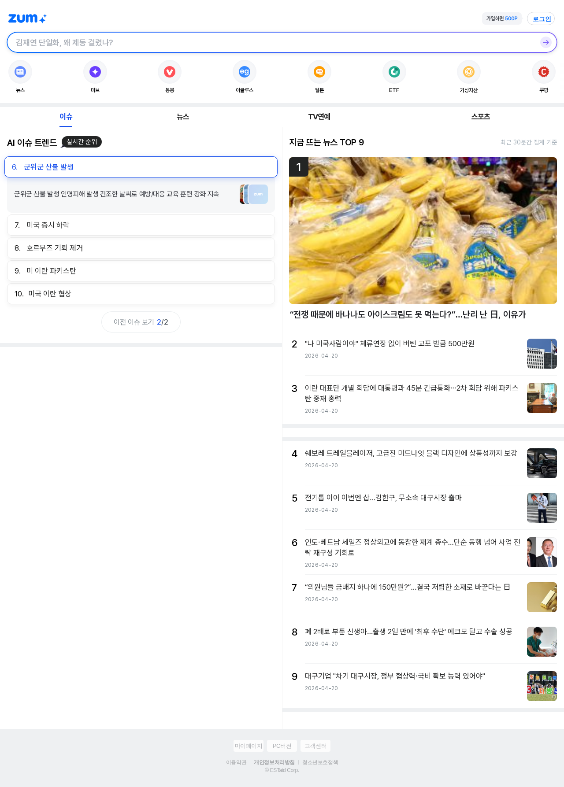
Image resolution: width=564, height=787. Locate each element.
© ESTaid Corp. (282, 770)
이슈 (65, 116)
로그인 (542, 18)
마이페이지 (249, 746)
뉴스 (183, 116)
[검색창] (270, 42)
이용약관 (236, 762)
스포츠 (480, 116)
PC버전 (282, 746)
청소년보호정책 (320, 762)
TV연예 (319, 116)
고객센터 (315, 746)
